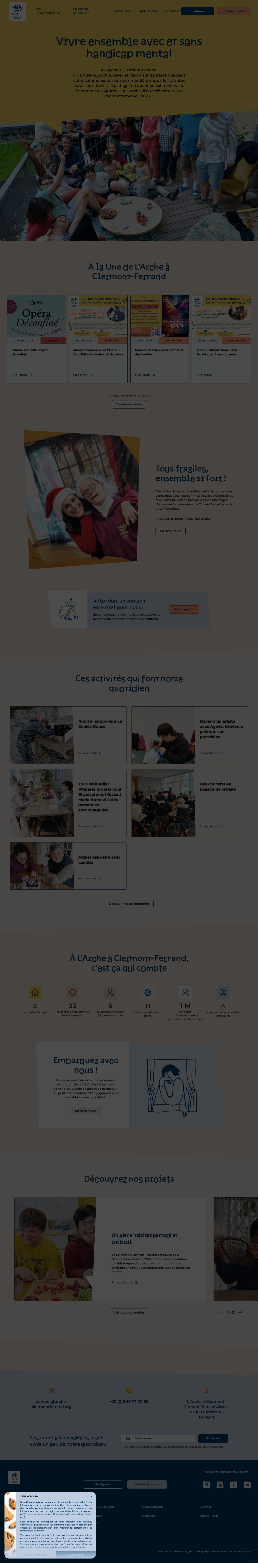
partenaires (35, 1502)
